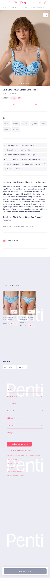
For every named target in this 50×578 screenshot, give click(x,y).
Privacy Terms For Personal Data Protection (23, 455)
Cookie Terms (12, 459)
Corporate (11, 404)
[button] (21, 83)
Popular (10, 389)
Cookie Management (14, 471)
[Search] (9, 3)
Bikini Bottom (9, 367)
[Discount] (15, 3)
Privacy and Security (15, 463)
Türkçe (10, 433)
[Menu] (4, 3)
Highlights (12, 396)
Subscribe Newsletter (20, 444)
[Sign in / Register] (40, 3)
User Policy (11, 467)
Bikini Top (14, 8)
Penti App (11, 425)
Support (10, 411)
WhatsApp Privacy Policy (16, 475)
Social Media (12, 418)
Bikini (5, 8)
